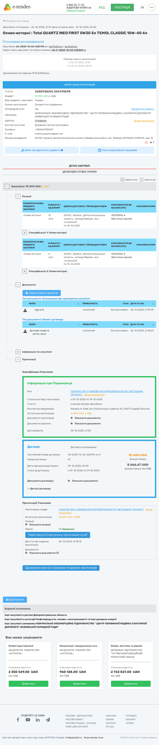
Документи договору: (40, 480)
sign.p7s (39, 309)
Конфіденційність (74, 737)
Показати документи (86, 418)
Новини (110, 719)
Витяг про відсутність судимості (42, 150)
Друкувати (15, 599)
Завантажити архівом (41, 293)
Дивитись (28, 683)
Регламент (131, 716)
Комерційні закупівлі (77, 726)
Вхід (102, 7)
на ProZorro (56, 46)
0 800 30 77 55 (75, 5)
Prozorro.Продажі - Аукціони (81, 723)
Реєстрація (122, 7)
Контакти (111, 723)
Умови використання (93, 737)
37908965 (41, 120)
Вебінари (130, 719)
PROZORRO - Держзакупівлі (79, 716)
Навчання (111, 716)
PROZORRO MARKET (74, 719)
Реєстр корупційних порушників (117, 150)
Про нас (110, 726)
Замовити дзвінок (75, 10)
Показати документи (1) (42, 552)
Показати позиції (38, 524)
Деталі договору (39, 488)
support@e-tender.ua (78, 7)
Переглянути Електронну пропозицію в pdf (57, 535)
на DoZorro (71, 46)
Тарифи (130, 723)
